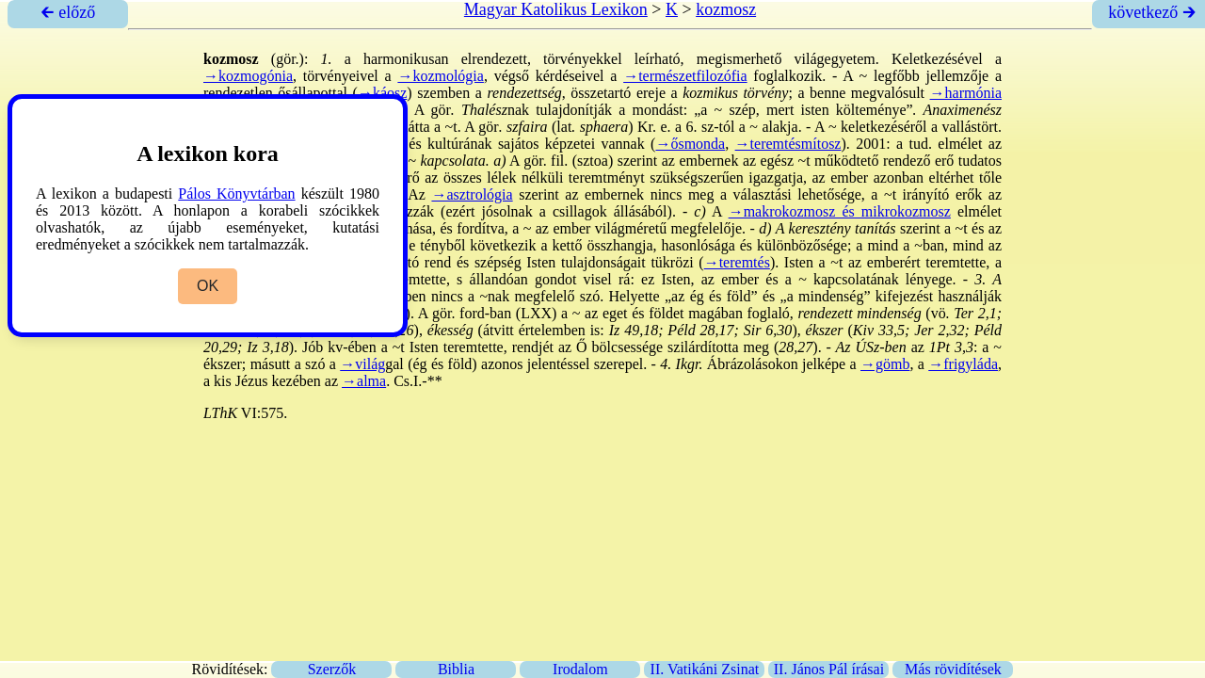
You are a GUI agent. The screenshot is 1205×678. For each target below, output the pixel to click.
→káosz (382, 93)
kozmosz (726, 9)
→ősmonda (690, 144)
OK (207, 286)
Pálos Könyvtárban (236, 194)
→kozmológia (440, 76)
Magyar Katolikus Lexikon (556, 9)
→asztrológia (471, 194)
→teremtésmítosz (788, 144)
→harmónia (966, 93)
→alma (364, 381)
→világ (362, 364)
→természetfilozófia (685, 76)
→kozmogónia (248, 76)
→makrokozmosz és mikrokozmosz (840, 211)
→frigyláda (963, 364)
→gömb (884, 364)
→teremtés (737, 262)
